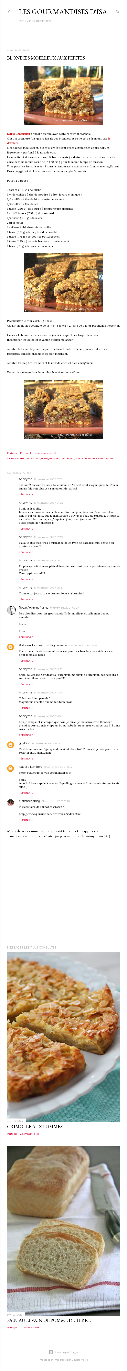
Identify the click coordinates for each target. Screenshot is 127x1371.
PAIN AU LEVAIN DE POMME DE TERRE (49, 1320)
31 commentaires (29, 1327)
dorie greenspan (50, 458)
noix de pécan (83, 458)
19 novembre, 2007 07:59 (48, 536)
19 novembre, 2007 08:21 (48, 587)
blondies (20, 458)
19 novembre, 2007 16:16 (47, 716)
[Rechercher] (117, 11)
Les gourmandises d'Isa (63, 11)
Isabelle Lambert (30, 767)
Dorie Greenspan (18, 134)
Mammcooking (29, 801)
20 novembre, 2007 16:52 (58, 766)
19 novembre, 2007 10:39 (48, 669)
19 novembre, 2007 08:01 (48, 560)
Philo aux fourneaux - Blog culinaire (43, 645)
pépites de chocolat (102, 458)
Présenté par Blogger (63, 1352)
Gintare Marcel (80, 1359)
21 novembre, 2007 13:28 (56, 801)
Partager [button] (12, 453)
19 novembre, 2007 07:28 (48, 502)
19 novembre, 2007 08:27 (64, 607)
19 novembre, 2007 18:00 (46, 743)
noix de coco (67, 458)
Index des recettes (35, 21)
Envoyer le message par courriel (38, 453)
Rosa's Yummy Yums (33, 607)
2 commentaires (29, 1133)
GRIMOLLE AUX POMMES (35, 1126)
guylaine (24, 743)
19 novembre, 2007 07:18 (48, 479)
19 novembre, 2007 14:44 (48, 692)
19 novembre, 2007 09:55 (82, 645)
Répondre (26, 494)
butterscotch (33, 458)
